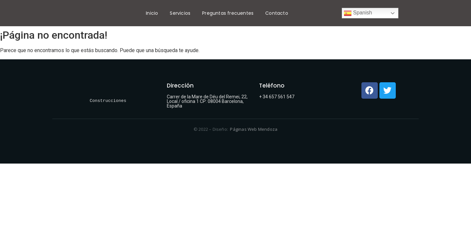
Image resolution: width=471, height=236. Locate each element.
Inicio (152, 13)
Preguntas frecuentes (227, 13)
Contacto (276, 13)
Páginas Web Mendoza (253, 129)
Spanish (358, 13)
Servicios (180, 13)
